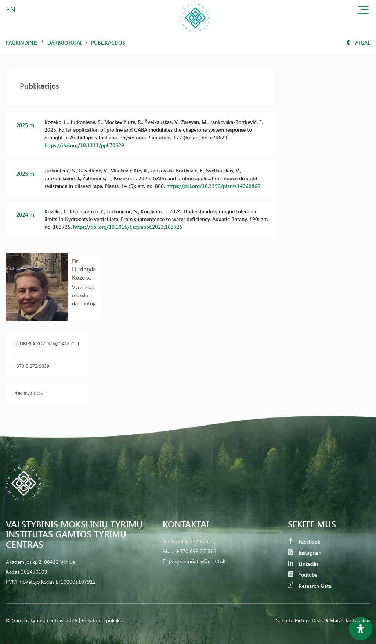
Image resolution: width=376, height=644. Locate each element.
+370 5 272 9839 (31, 366)
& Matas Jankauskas (347, 620)
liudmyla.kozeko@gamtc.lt (46, 343)
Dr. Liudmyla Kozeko (84, 269)
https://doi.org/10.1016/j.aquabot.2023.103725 (127, 226)
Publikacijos (28, 393)
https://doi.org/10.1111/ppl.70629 (84, 145)
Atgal (358, 42)
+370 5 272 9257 (191, 541)
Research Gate (309, 585)
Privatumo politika (102, 620)
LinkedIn (303, 563)
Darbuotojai (64, 42)
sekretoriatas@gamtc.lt (200, 561)
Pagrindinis (22, 42)
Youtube (302, 574)
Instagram (304, 552)
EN (11, 9)
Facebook (304, 541)
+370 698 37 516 (196, 551)
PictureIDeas (309, 620)
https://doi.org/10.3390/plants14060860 (213, 185)
